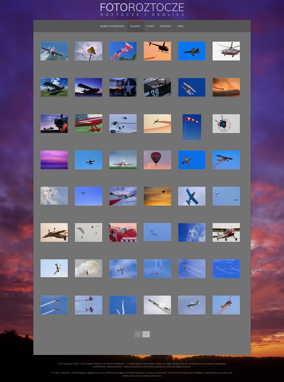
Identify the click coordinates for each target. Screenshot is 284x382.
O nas (150, 26)
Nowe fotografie (112, 26)
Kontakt (165, 26)
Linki (180, 26)
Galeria (135, 26)
